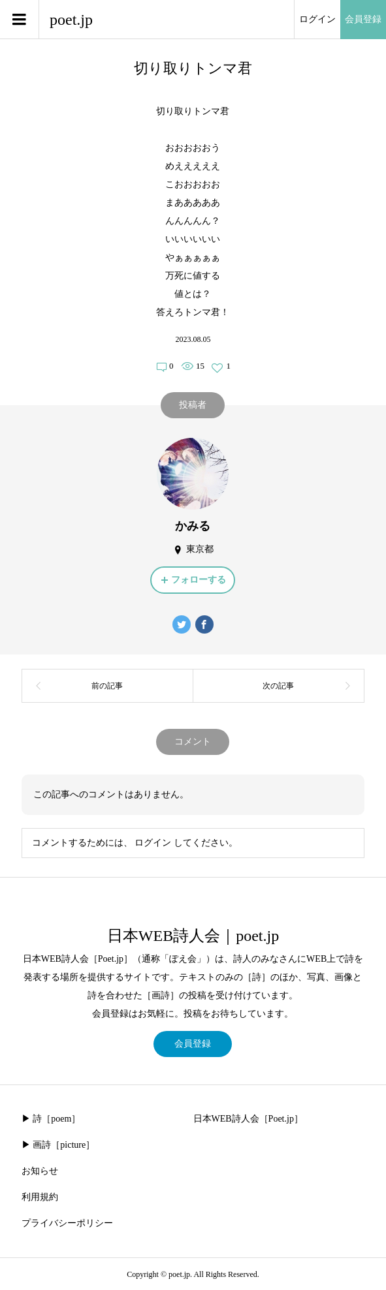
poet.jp (71, 19)
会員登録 (363, 19)
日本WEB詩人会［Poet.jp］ (248, 1119)
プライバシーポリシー (67, 1223)
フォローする (198, 580)
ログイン (317, 19)
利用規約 (40, 1197)
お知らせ (40, 1171)
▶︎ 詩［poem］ (51, 1119)
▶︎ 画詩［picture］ (58, 1145)
